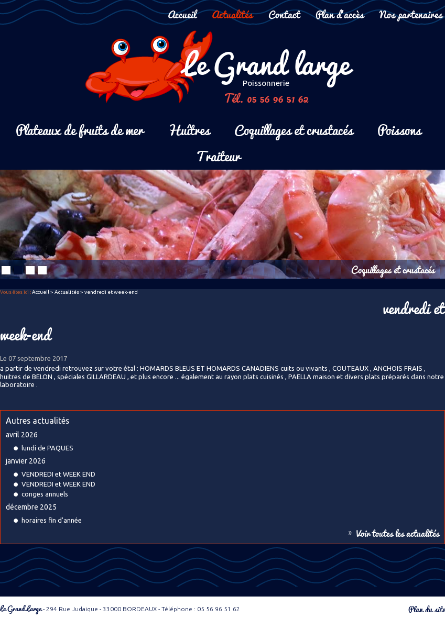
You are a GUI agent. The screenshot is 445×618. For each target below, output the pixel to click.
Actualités (232, 14)
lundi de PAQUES (47, 447)
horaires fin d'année (51, 520)
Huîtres (189, 129)
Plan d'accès (340, 14)
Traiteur (218, 155)
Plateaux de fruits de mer (79, 129)
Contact (284, 14)
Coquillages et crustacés (293, 129)
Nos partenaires (410, 14)
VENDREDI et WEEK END (58, 474)
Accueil (182, 14)
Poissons (399, 129)
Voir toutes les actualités (397, 533)
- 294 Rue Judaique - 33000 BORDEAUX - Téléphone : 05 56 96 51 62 (120, 608)
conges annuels (44, 494)
